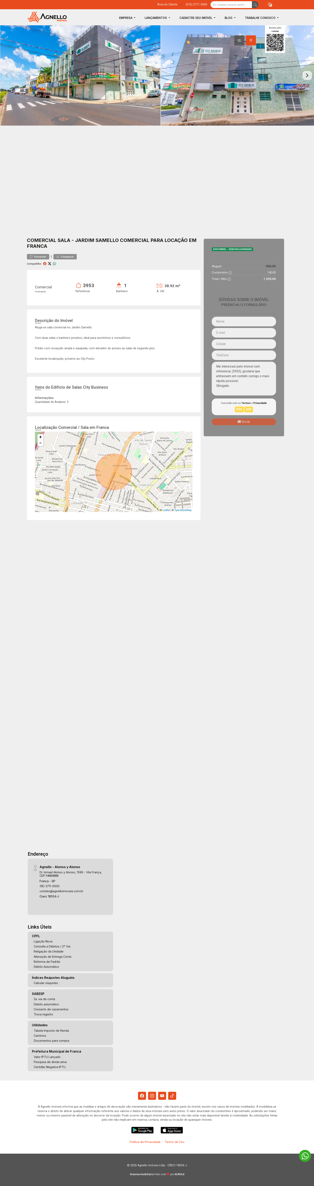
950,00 (271, 266)
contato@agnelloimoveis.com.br (61, 891)
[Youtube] (162, 1096)
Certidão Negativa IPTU (49, 1067)
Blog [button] (229, 17)
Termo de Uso (174, 1142)
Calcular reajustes (46, 983)
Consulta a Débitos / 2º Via (52, 946)
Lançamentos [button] (156, 17)
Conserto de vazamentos (51, 1009)
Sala (63, 240)
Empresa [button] (126, 17)
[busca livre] (255, 4)
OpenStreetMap (182, 510)
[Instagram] (152, 1096)
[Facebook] (142, 1096)
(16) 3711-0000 (49, 886)
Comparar (65, 256)
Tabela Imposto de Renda (51, 1030)
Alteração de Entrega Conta (52, 956)
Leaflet (165, 510)
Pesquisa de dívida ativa (50, 1062)
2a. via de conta (44, 999)
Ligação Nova (43, 941)
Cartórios (40, 1035)
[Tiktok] (172, 1096)
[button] (270, 5)
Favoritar (38, 256)
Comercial (41, 240)
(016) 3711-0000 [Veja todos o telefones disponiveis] (196, 4)
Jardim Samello (97, 240)
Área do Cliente (167, 4)
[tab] (239, 40)
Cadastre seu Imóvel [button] (196, 17)
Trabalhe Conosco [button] (260, 17)
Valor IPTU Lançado (47, 1057)
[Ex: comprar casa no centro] (231, 4)
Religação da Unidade (48, 951)
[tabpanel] (157, 75)
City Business (95, 387)
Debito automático (46, 1004)
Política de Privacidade (145, 1142)
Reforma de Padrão (47, 961)
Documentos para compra (51, 1040)
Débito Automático (46, 966)
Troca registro (43, 1014)
